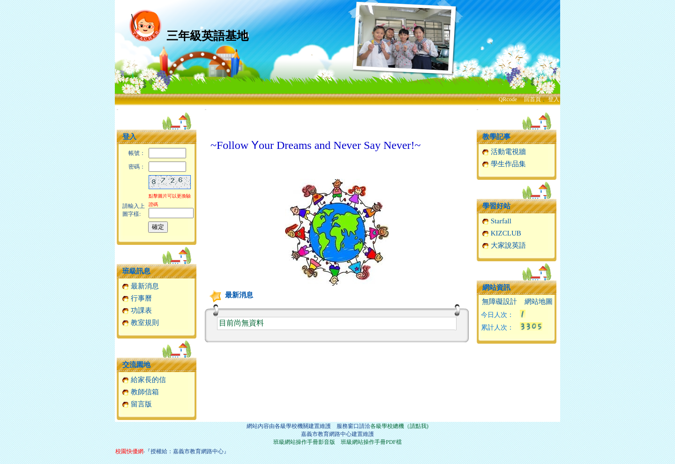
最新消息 (140, 286)
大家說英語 (504, 245)
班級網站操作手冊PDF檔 (371, 442)
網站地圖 (539, 301)
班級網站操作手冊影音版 (304, 442)
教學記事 (496, 136)
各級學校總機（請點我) (399, 426)
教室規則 (140, 322)
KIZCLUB (501, 233)
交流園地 (136, 364)
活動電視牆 (504, 151)
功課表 (137, 310)
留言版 (137, 404)
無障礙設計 (499, 301)
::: (117, 109)
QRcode (508, 99)
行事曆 (137, 298)
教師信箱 (140, 392)
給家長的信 (144, 379)
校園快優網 (129, 451)
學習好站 (496, 206)
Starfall (496, 221)
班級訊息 (136, 271)
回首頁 (532, 99)
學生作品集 (504, 164)
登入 (553, 99)
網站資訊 (496, 287)
